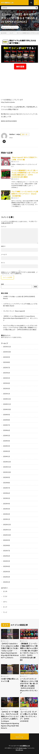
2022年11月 (7, 530)
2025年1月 (6, 394)
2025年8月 (6, 362)
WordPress (19, 750)
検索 (2, 284)
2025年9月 (6, 357)
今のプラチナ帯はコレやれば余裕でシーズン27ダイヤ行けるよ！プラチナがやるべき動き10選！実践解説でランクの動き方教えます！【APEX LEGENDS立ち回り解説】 (20, 327)
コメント (3, 226)
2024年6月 (6, 430)
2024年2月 (6, 451)
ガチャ (5, 602)
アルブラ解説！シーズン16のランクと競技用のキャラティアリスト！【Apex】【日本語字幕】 (24, 194)
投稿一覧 (24, 134)
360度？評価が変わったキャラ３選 (10, 680)
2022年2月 (6, 577)
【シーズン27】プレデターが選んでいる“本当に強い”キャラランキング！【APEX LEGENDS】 (28, 716)
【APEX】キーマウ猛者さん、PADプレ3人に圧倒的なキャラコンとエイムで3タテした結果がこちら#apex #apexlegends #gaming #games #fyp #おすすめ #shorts (10, 720)
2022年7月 (6, 550)
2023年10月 (7, 472)
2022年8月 (6, 545)
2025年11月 (7, 346)
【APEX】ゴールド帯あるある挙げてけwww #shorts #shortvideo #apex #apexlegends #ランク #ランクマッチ (20, 318)
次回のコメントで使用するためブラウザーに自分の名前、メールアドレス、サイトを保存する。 (19, 273)
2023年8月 (6, 483)
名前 (3, 246)
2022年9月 (6, 540)
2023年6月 (6, 493)
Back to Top (19, 737)
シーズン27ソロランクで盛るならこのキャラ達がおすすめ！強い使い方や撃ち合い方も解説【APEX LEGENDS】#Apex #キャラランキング (29, 686)
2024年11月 (7, 404)
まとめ (5, 591)
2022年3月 (6, 571)
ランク (5, 612)
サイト (3, 262)
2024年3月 (6, 446)
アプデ (5, 596)
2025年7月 (6, 367)
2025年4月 (6, 383)
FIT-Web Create (21, 748)
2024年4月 (6, 441)
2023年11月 (7, 467)
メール (4, 254)
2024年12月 (7, 399)
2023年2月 (6, 514)
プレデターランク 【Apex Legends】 (14, 311)
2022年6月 (6, 556)
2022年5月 (6, 561)
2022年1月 (6, 582)
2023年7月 (6, 488)
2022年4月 (6, 566)
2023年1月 (6, 519)
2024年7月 (6, 425)
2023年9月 (6, 477)
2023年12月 (7, 462)
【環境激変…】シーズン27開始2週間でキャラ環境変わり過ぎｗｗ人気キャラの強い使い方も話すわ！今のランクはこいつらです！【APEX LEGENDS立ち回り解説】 (29, 652)
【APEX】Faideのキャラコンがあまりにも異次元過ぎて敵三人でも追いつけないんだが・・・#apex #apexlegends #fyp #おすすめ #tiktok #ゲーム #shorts (10, 650)
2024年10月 (7, 409)
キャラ (15, 27)
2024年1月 (6, 456)
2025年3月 (6, 388)
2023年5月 (6, 498)
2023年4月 (6, 503)
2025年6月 (6, 373)
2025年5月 (6, 378)
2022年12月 (7, 524)
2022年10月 (7, 535)
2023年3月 (6, 509)
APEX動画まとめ (25, 745)
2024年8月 (6, 420)
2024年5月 (6, 435)
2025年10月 (7, 352)
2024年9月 (6, 414)
